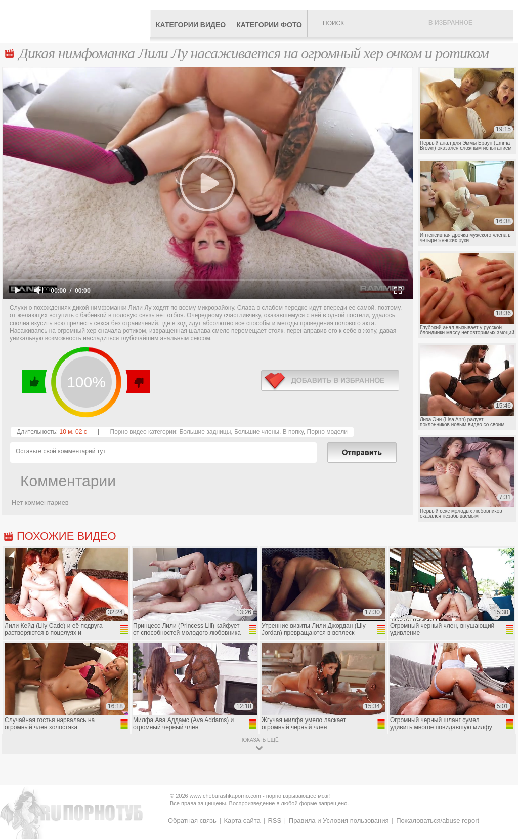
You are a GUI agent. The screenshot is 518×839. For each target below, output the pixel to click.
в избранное (330, 380)
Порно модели (327, 431)
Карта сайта (242, 820)
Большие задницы (205, 431)
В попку (293, 431)
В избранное (450, 22)
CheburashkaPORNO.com (77, 21)
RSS (274, 820)
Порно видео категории (143, 431)
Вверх (498, 789)
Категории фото (269, 25)
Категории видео (191, 25)
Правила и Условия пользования (339, 820)
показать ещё (258, 740)
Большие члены (256, 431)
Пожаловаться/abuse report (437, 820)
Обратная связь (192, 820)
